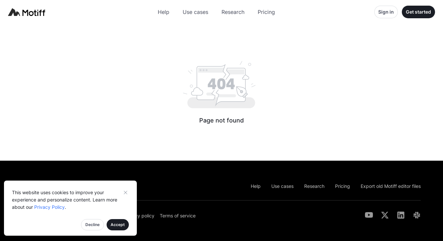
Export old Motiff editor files (391, 186)
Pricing (266, 12)
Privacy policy (139, 215)
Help (163, 12)
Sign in (386, 12)
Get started (418, 12)
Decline (92, 224)
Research (233, 12)
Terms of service (178, 215)
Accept (118, 224)
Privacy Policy (49, 207)
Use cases (195, 12)
